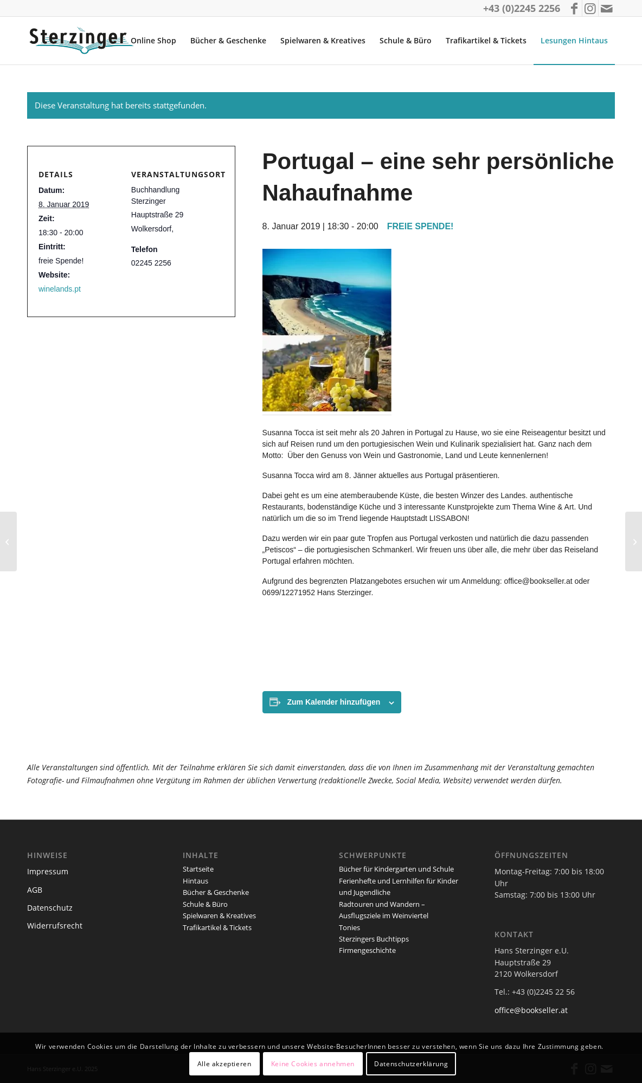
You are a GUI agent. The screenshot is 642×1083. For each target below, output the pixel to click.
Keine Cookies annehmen (313, 1063)
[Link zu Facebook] (574, 8)
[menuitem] (153, 41)
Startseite (198, 869)
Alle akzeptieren (224, 1063)
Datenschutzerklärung (411, 1063)
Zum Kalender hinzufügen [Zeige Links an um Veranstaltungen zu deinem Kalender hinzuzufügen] (334, 702)
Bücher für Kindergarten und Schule (396, 869)
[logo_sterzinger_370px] (83, 41)
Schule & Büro (205, 904)
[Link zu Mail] (607, 8)
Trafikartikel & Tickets (217, 927)
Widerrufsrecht (54, 925)
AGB (34, 890)
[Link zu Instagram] (590, 8)
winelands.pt (59, 289)
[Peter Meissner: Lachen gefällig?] (633, 541)
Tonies (349, 927)
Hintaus (195, 881)
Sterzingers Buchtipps (374, 939)
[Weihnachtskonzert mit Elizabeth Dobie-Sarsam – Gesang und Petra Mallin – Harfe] (8, 541)
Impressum (47, 871)
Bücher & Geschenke (216, 892)
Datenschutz (50, 908)
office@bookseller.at (531, 1010)
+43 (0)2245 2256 (521, 8)
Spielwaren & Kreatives (219, 915)
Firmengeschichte (367, 950)
